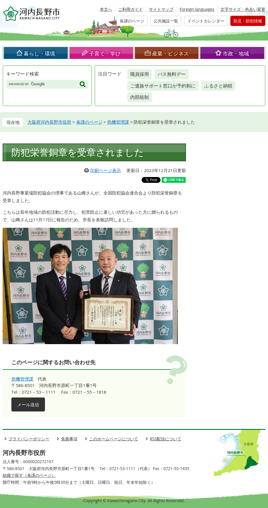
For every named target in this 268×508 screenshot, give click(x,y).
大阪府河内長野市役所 (49, 122)
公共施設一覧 (166, 21)
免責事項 (69, 439)
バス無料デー (172, 74)
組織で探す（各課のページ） (29, 475)
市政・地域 (236, 53)
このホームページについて (113, 439)
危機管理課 (118, 122)
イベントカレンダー (205, 21)
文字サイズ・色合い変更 (242, 9)
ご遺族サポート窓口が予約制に (163, 86)
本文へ (106, 9)
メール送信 (28, 404)
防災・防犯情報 (248, 21)
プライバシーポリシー (28, 439)
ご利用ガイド (130, 9)
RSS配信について (165, 439)
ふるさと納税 (218, 86)
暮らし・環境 (39, 53)
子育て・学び (105, 53)
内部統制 (139, 97)
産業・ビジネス (170, 53)
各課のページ (132, 21)
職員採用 (139, 74)
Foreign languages (197, 9)
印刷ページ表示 (105, 170)
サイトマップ (161, 9)
